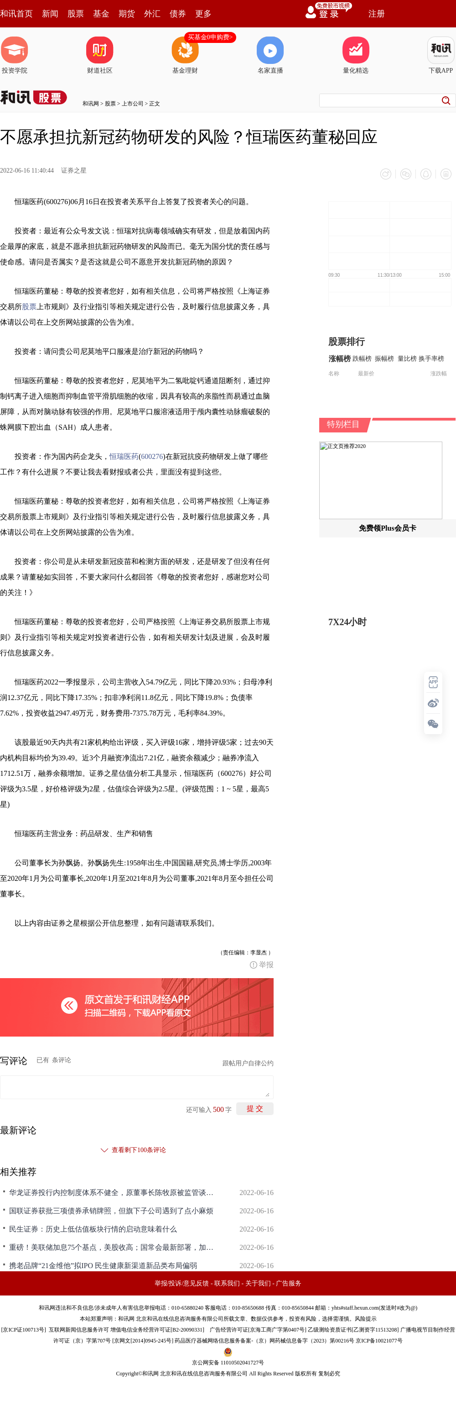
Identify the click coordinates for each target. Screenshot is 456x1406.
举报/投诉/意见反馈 (182, 1283)
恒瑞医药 (124, 456)
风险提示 (366, 1319)
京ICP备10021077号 (379, 1341)
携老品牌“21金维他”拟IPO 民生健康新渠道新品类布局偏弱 (103, 1265)
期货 (127, 13)
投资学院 (14, 55)
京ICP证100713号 (23, 1330)
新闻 (50, 13)
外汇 (152, 13)
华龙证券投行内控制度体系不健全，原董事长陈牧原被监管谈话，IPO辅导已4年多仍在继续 (114, 1192)
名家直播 (270, 55)
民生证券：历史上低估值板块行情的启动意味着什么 (93, 1229)
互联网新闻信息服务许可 (79, 1330)
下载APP (441, 55)
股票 (75, 13)
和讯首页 (16, 13)
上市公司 (133, 103)
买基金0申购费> (210, 37)
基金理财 (185, 55)
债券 (178, 13)
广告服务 (288, 1283)
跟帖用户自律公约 (248, 1063)
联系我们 (227, 1283)
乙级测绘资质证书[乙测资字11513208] (353, 1330)
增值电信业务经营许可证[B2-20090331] (157, 1330)
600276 (152, 456)
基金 (101, 13)
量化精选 (355, 55)
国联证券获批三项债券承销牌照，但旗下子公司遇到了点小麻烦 (111, 1211)
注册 (376, 13)
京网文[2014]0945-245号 (142, 1341)
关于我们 (258, 1283)
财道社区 (100, 55)
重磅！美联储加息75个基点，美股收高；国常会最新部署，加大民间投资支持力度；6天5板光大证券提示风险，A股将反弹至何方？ (114, 1247)
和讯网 (91, 103)
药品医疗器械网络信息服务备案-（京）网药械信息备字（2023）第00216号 (264, 1341)
